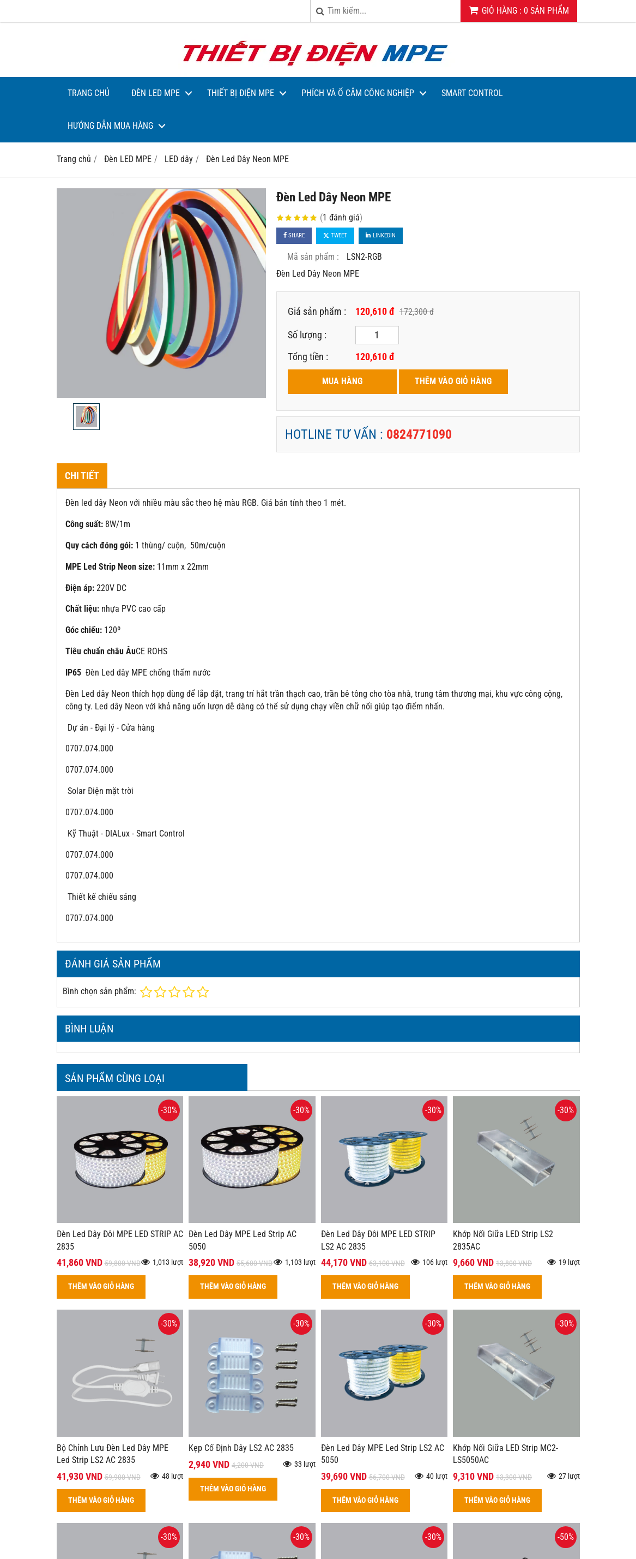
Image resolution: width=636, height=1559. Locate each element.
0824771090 (419, 434)
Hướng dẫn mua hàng (110, 126)
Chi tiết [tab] (82, 475)
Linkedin (381, 235)
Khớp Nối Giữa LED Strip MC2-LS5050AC (505, 1454)
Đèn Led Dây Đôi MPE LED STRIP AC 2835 (120, 1240)
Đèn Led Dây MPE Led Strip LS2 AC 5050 (382, 1454)
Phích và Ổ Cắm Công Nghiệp (357, 93)
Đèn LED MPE (155, 93)
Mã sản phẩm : (313, 257)
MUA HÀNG (342, 381)
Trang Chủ (89, 93)
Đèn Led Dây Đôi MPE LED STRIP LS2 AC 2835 (378, 1240)
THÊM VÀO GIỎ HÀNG (453, 381)
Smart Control (472, 93)
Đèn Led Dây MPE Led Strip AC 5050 (242, 1240)
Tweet (335, 235)
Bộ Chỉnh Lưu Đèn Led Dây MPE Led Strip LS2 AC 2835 (112, 1454)
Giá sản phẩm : (317, 311)
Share (294, 235)
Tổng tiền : (308, 356)
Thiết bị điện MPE (240, 93)
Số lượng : (307, 335)
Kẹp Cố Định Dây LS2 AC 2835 (241, 1448)
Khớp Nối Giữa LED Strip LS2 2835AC (503, 1240)
